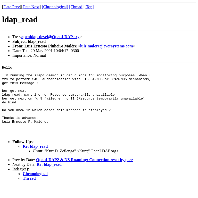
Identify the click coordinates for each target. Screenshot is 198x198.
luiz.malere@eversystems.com (106, 46)
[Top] (89, 7)
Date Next (31, 7)
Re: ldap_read (35, 159)
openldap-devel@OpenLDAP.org (50, 37)
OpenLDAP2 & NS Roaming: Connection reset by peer (84, 173)
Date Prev (11, 7)
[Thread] (76, 7)
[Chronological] (55, 7)
